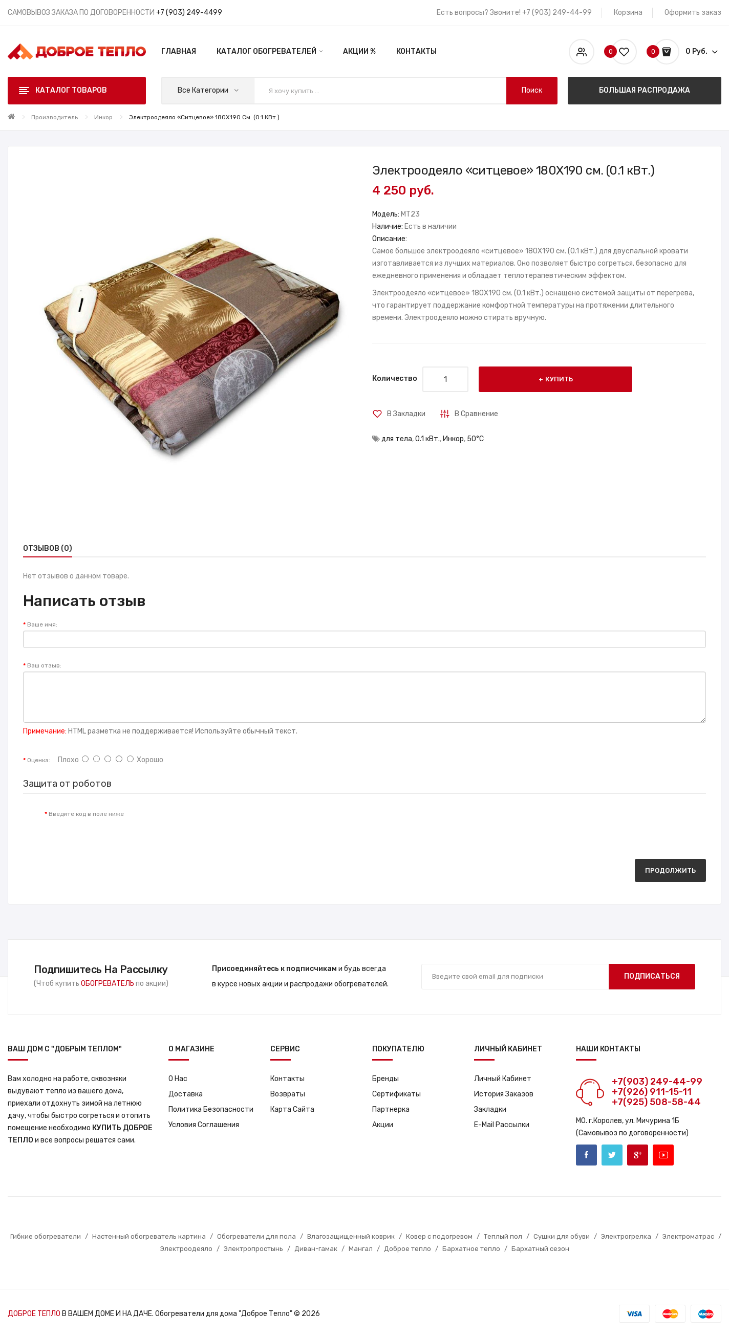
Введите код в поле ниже (86, 813)
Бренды (385, 1078)
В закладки (406, 413)
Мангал (361, 1249)
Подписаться (652, 976)
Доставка (185, 1094)
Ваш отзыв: (44, 665)
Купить (559, 379)
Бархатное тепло (471, 1249)
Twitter (612, 1155)
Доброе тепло (407, 1249)
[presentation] (217, 824)
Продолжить (670, 870)
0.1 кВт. (427, 439)
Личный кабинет (502, 1078)
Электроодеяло (186, 1249)
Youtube (663, 1155)
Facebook (586, 1155)
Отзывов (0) (47, 548)
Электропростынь (253, 1249)
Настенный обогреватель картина (149, 1236)
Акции (382, 1124)
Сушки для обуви (561, 1236)
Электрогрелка (626, 1236)
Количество (394, 378)
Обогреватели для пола (256, 1236)
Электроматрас (688, 1236)
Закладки (490, 1109)
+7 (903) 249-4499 (189, 12)
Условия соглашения (203, 1124)
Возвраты (287, 1094)
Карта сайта (292, 1109)
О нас (177, 1078)
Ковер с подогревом (439, 1236)
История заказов (503, 1094)
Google (637, 1155)
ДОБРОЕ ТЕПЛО (34, 1313)
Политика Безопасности (210, 1109)
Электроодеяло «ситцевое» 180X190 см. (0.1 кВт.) (204, 117)
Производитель (54, 117)
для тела (396, 439)
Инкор (103, 117)
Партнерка (391, 1109)
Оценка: (38, 760)
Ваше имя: (42, 624)
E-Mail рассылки (501, 1124)
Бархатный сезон (540, 1249)
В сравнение (476, 413)
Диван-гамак (315, 1249)
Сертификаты (396, 1094)
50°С (475, 439)
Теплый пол (503, 1236)
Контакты (287, 1078)
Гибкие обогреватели (45, 1236)
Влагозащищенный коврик (351, 1236)
